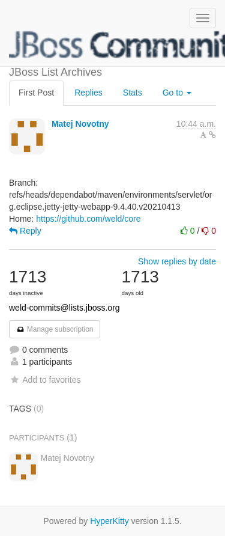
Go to (177, 92)
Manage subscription (55, 329)
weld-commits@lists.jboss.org (64, 307)
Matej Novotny (80, 124)
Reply (25, 231)
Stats (132, 92)
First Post (36, 92)
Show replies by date (177, 261)
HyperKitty (109, 521)
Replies (88, 92)
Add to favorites (44, 380)
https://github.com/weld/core (88, 219)
